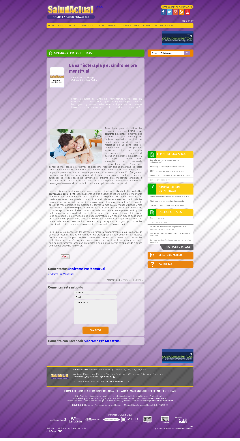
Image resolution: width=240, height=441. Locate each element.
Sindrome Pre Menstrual (73, 53)
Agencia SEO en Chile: (165, 428)
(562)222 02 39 (107, 376)
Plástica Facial (128, 398)
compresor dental (140, 401)
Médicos (136, 396)
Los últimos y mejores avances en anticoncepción (164, 161)
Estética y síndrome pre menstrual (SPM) (167, 166)
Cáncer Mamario (157, 218)
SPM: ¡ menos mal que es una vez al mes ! (167, 171)
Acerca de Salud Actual (120, 396)
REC (166, 405)
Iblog (149, 405)
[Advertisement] (102, 38)
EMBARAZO (113, 25)
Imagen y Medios (123, 405)
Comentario (95, 312)
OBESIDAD (154, 391)
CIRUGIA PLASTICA (84, 391)
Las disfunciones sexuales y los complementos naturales (170, 234)
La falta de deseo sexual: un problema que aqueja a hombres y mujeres (168, 228)
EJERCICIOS (88, 25)
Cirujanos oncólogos (97, 398)
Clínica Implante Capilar (161, 401)
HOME (51, 25)
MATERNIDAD (138, 391)
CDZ (86, 401)
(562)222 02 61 (91, 376)
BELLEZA (73, 25)
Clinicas (144, 396)
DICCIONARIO (167, 25)
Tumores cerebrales (158, 222)
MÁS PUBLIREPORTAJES (178, 247)
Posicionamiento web (104, 405)
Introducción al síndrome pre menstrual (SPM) (169, 197)
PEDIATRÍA (122, 391)
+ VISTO (62, 25)
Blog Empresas (139, 405)
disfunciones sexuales (99, 396)
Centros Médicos (157, 396)
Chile (155, 405)
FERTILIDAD (169, 391)
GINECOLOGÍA (105, 391)
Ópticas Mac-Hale (74, 401)
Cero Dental (141, 398)
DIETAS (100, 25)
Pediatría (84, 396)
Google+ (100, 6)
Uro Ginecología (96, 401)
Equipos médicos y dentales (119, 401)
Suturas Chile (114, 398)
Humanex (88, 405)
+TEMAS (127, 25)
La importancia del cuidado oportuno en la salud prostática (170, 241)
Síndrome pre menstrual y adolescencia (167, 201)
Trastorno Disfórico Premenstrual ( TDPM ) (167, 205)
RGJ (161, 405)
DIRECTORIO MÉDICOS (145, 25)
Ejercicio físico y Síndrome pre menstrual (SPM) (170, 175)
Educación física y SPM (160, 180)
